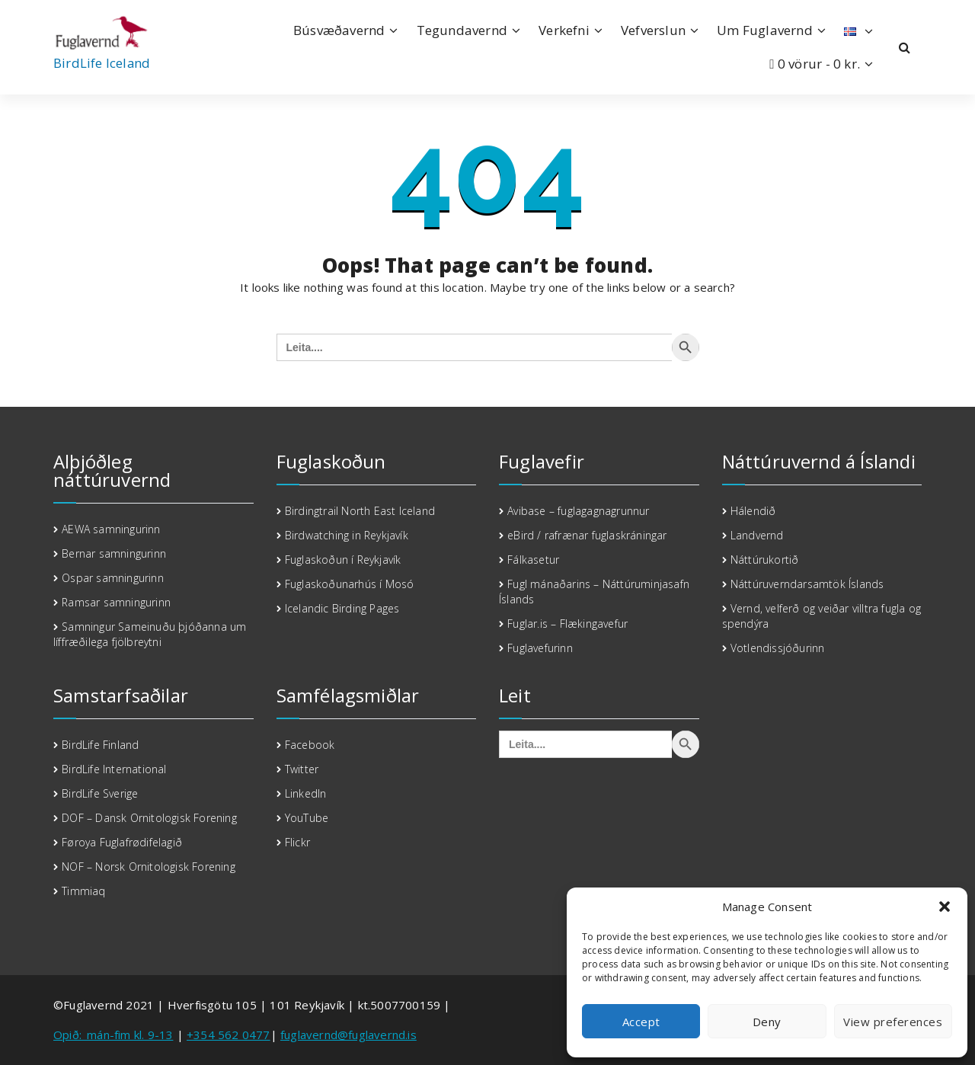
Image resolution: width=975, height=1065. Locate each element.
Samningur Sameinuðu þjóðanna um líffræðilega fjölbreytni (149, 634)
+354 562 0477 (228, 1034)
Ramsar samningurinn (116, 602)
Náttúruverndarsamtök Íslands (807, 584)
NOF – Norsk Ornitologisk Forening (150, 866)
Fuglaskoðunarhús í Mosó (349, 584)
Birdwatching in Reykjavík (346, 535)
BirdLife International (114, 769)
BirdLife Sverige (100, 793)
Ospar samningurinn (113, 578)
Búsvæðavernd (339, 30)
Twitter (301, 769)
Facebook (310, 744)
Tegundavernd (462, 30)
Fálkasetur (533, 559)
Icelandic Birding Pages (342, 608)
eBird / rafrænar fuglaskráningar (587, 535)
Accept (641, 1021)
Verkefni (564, 30)
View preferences (892, 1021)
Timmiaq (83, 891)
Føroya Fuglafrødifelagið (122, 842)
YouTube (306, 818)
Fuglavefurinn (540, 648)
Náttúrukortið (764, 559)
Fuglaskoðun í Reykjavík (343, 559)
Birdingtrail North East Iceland (360, 511)
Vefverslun (653, 30)
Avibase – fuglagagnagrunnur (578, 511)
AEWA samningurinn (111, 529)
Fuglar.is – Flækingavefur (567, 623)
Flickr (297, 842)
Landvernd (757, 535)
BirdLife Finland (100, 744)
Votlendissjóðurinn (777, 648)
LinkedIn (306, 793)
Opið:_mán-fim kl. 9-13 (113, 1034)
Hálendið (753, 511)
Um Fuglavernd (765, 30)
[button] (944, 906)
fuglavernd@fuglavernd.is (348, 1034)
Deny (767, 1021)
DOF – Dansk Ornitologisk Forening (149, 818)
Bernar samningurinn (114, 553)
